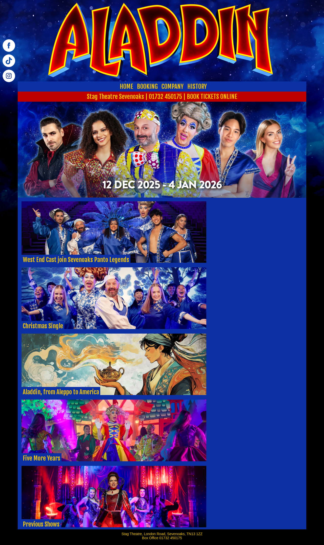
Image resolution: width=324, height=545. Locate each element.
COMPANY (172, 86)
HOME (126, 86)
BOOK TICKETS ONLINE (212, 96)
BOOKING (147, 86)
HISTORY (197, 86)
